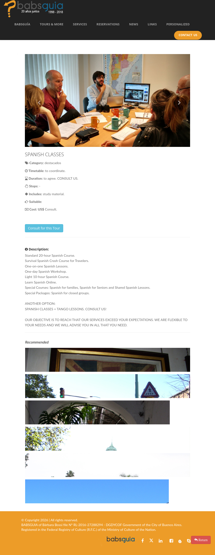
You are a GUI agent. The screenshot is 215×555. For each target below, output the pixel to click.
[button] (37, 100)
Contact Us (188, 35)
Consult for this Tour (44, 228)
